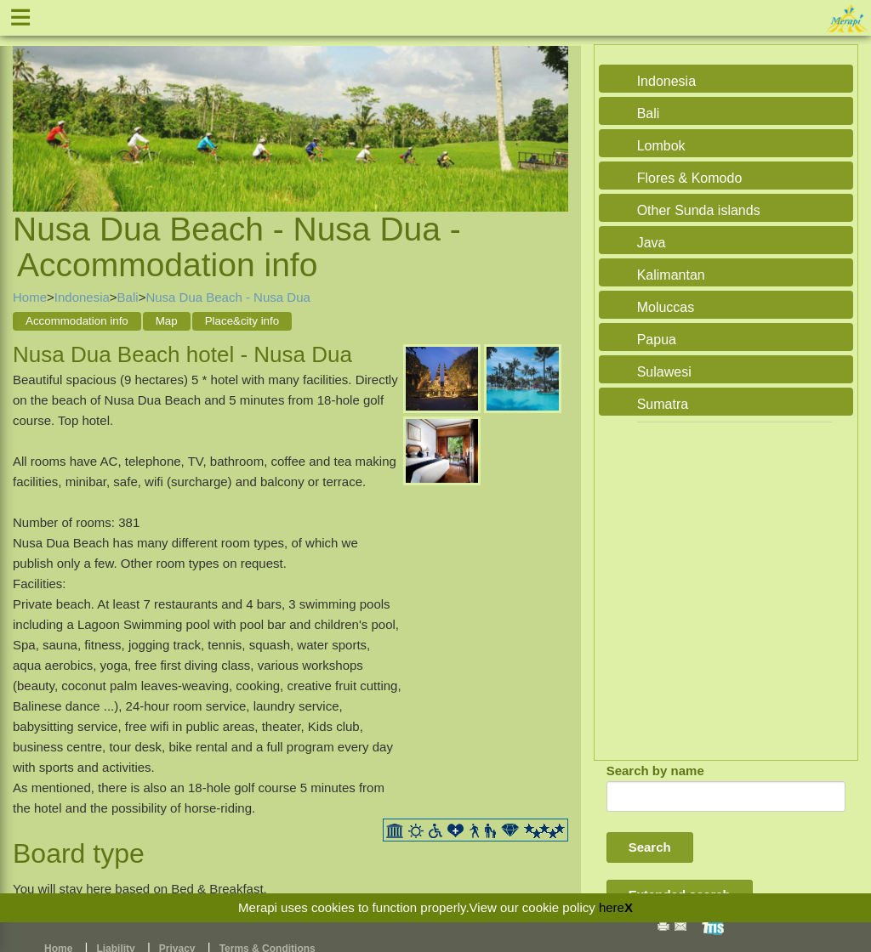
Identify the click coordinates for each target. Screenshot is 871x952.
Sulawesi (664, 372)
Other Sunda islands (698, 210)
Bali (128, 297)
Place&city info (242, 320)
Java (651, 242)
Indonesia (82, 297)
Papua (656, 339)
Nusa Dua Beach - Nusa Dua (227, 297)
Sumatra (662, 404)
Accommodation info (77, 320)
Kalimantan (671, 275)
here (611, 907)
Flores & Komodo (690, 178)
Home (30, 297)
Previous (30, 108)
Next (551, 108)
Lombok (661, 146)
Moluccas (666, 307)
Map (167, 320)
